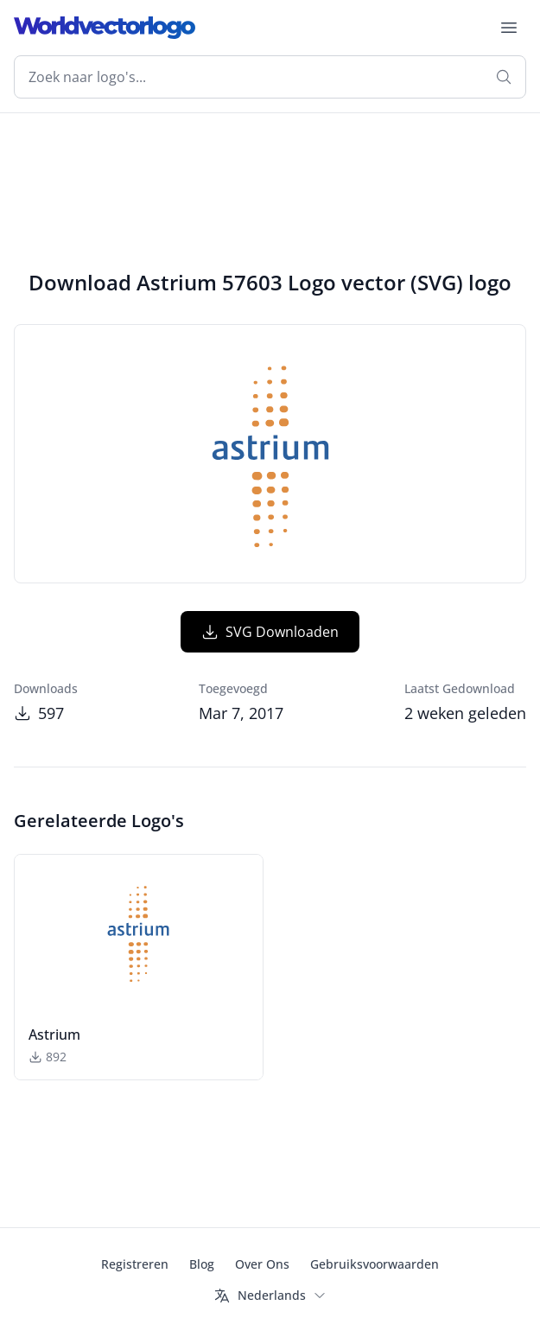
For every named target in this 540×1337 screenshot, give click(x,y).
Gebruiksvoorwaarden (374, 1264)
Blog (201, 1264)
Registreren (134, 1264)
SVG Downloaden (270, 631)
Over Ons (262, 1264)
